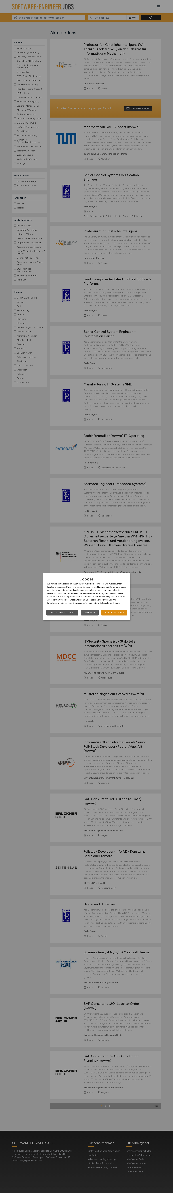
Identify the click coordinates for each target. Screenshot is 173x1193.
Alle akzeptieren (114, 612)
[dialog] (86, 596)
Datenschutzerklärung (110, 603)
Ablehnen (89, 612)
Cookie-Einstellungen (62, 612)
